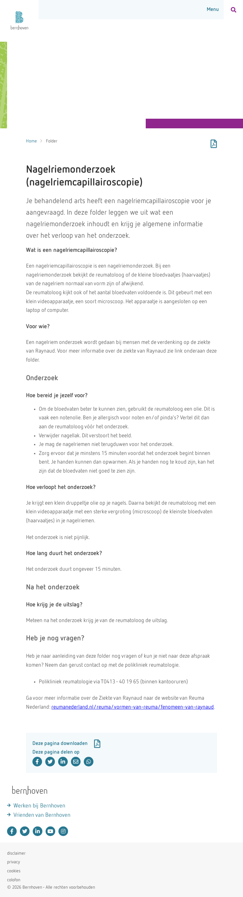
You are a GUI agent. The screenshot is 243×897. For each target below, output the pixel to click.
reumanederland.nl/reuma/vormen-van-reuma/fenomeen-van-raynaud (132, 707)
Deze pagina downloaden (66, 743)
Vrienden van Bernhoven (41, 815)
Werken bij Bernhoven (39, 806)
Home (31, 141)
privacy (13, 862)
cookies (14, 871)
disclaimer (16, 853)
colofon (13, 880)
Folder (51, 141)
